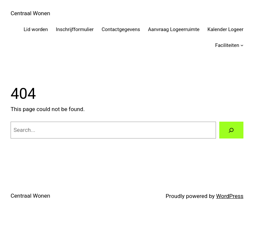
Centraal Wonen (30, 13)
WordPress (229, 196)
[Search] (231, 130)
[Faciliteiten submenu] (241, 45)
